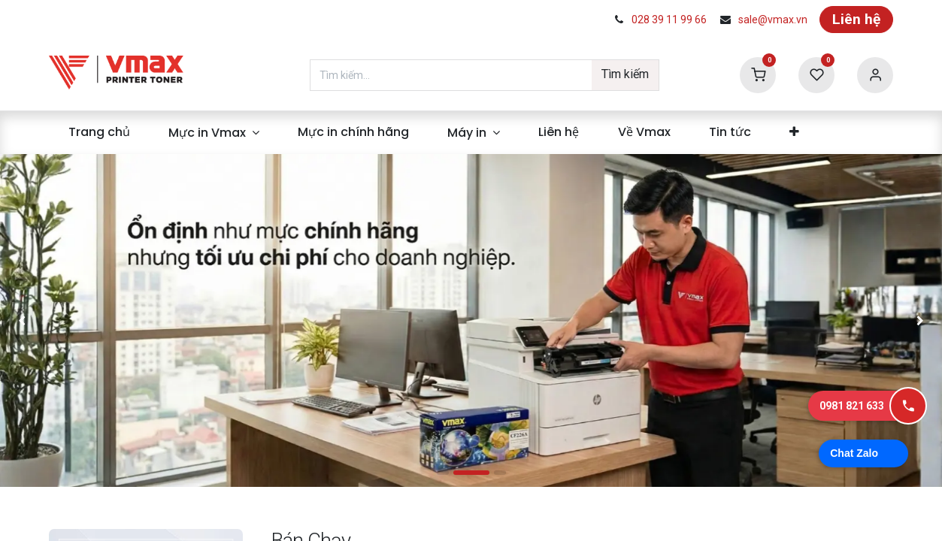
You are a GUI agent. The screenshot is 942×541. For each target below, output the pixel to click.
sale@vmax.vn (772, 20)
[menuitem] (99, 132)
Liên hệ (856, 19)
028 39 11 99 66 (669, 20)
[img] (55, 320)
